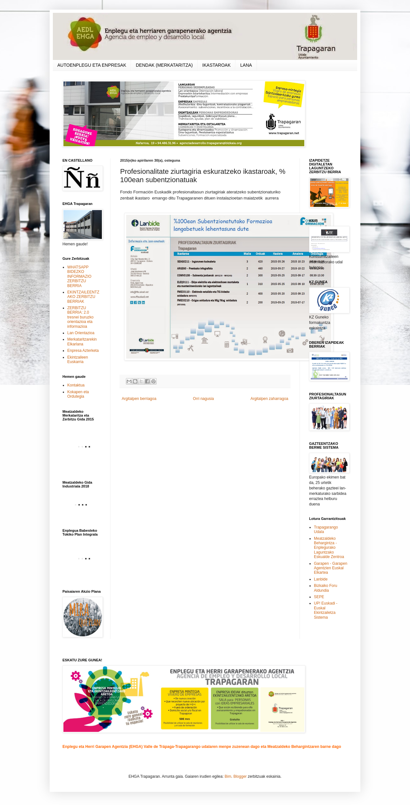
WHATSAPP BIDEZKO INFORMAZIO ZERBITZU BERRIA (79, 276)
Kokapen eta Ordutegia (78, 394)
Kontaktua (76, 385)
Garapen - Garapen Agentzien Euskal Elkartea (330, 568)
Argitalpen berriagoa (139, 398)
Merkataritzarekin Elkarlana (82, 341)
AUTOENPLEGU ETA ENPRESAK (91, 65)
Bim (228, 776)
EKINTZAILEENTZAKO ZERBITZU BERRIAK (83, 297)
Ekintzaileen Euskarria (77, 359)
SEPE (319, 597)
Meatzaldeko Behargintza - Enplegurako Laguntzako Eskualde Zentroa (329, 547)
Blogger (240, 776)
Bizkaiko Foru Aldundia (325, 587)
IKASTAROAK (216, 65)
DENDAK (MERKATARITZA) (164, 65)
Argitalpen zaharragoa (269, 398)
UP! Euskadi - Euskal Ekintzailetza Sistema (325, 610)
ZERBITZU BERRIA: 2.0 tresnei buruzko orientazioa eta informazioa (80, 317)
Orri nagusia (203, 398)
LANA (246, 65)
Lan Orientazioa (80, 333)
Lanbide (321, 579)
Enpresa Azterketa (83, 350)
